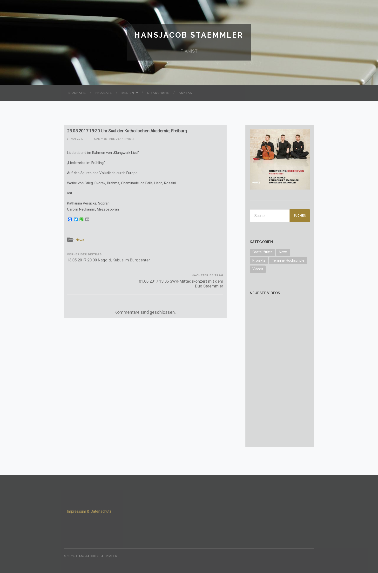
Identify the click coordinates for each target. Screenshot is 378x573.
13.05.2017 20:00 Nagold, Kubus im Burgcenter (105, 260)
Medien (128, 93)
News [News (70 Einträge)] (283, 252)
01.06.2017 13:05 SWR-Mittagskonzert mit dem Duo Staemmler (185, 260)
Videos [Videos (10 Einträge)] (257, 269)
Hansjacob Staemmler (189, 35)
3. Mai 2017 (75, 138)
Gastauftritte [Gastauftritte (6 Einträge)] (262, 252)
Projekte (103, 93)
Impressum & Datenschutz (89, 511)
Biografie (77, 93)
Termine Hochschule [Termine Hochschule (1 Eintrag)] (288, 261)
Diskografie (158, 93)
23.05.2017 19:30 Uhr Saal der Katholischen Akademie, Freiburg (127, 131)
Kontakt (186, 93)
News (80, 240)
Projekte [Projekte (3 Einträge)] (258, 261)
